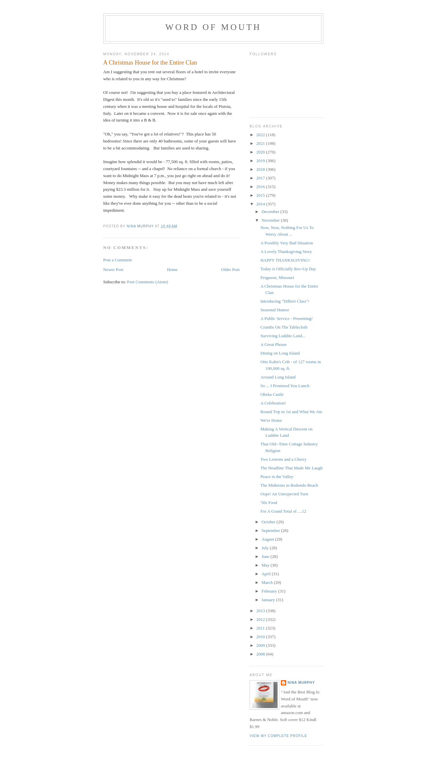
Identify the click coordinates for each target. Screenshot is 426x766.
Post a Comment (117, 259)
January (269, 599)
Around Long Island (277, 377)
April (267, 573)
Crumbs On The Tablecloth (283, 327)
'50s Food (268, 502)
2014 (261, 203)
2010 (261, 636)
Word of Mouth (213, 27)
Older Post (230, 269)
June (266, 556)
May (266, 565)
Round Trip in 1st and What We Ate (291, 411)
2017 (261, 177)
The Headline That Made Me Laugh (291, 467)
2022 (261, 134)
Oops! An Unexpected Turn (284, 493)
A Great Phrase (273, 344)
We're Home (271, 420)
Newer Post (113, 269)
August (268, 539)
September (271, 530)
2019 (261, 160)
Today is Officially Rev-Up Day (288, 268)
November (271, 220)
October (269, 521)
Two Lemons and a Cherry (283, 459)
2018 (261, 169)
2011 (261, 628)
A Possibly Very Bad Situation (286, 242)
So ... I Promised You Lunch (284, 385)
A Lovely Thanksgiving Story (286, 251)
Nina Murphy (301, 682)
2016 (261, 186)
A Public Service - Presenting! (286, 318)
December (271, 211)
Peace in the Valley (276, 476)
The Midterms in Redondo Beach (289, 485)
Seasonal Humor (274, 309)
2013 (261, 610)
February (270, 591)
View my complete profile (278, 736)
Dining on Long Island (280, 353)
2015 (261, 195)
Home (172, 269)
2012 (261, 619)
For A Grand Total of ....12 (283, 511)
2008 (261, 653)
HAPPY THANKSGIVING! (285, 260)
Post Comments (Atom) (147, 281)
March (268, 582)
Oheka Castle (272, 394)
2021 (261, 143)
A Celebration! (273, 402)
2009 (261, 645)
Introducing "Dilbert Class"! (284, 301)
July (266, 547)
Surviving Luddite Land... (282, 335)
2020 (261, 151)
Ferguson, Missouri (277, 277)
